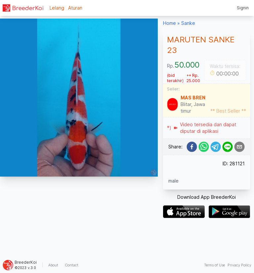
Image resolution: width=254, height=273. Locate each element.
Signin (243, 7)
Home (169, 23)
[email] (239, 146)
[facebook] (192, 146)
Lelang (57, 8)
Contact (71, 265)
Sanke (188, 23)
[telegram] (215, 146)
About (53, 265)
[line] (227, 146)
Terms (214, 265)
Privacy (239, 265)
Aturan (75, 8)
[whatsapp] (203, 146)
